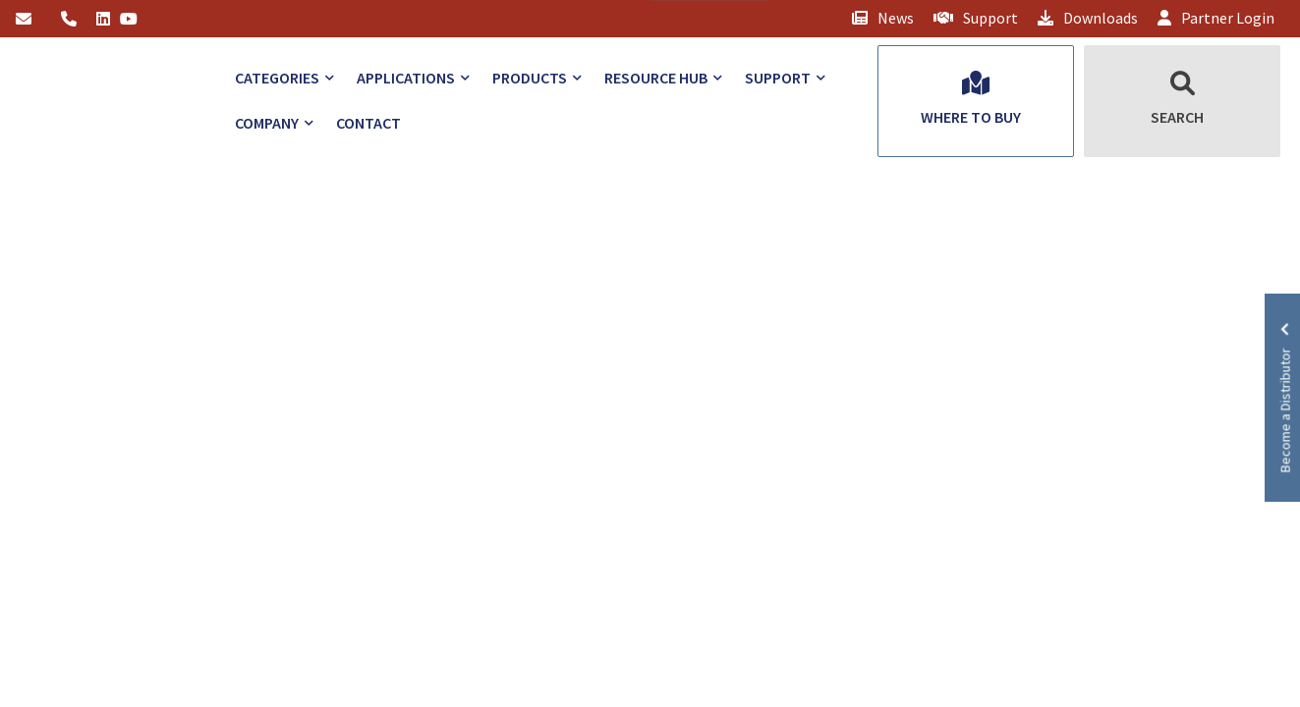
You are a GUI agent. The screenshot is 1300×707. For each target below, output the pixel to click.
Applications (406, 77)
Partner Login (1216, 17)
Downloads (1088, 17)
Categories (277, 77)
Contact (368, 123)
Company (267, 123)
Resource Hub (655, 77)
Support (975, 17)
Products (529, 77)
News (883, 17)
